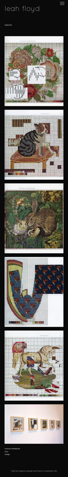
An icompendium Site (49, 471)
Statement (8, 25)
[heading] (22, 10)
